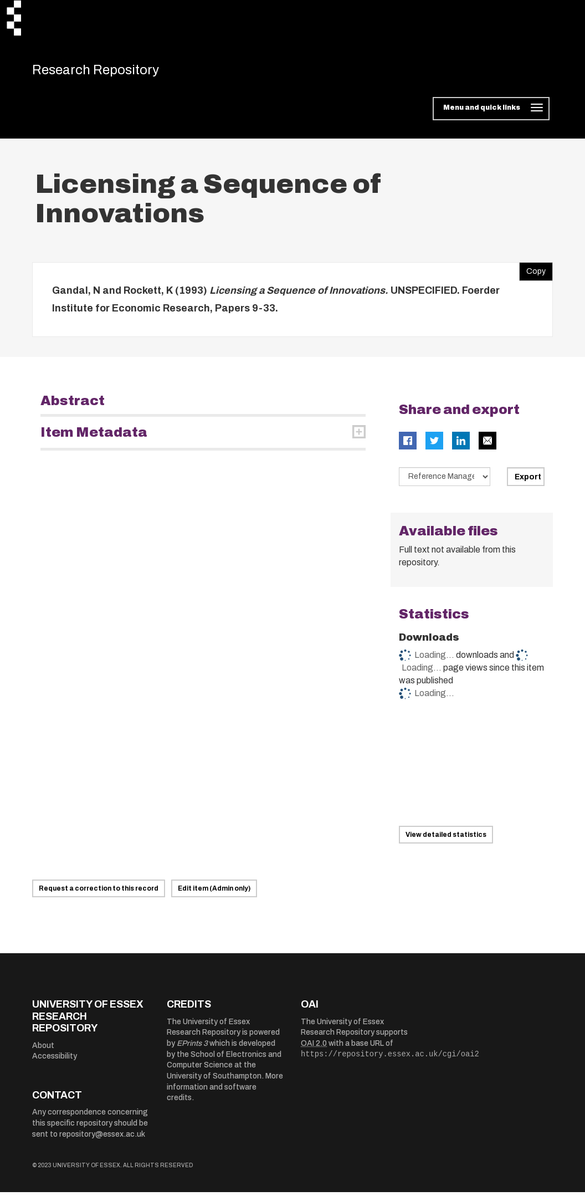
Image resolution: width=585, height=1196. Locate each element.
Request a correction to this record (98, 893)
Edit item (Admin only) (214, 893)
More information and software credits (225, 1091)
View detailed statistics (446, 839)
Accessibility (54, 1060)
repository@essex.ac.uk (102, 1138)
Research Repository (110, 72)
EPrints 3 (192, 1048)
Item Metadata (93, 436)
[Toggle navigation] (491, 113)
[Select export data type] (445, 480)
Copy (532, 273)
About (43, 1049)
